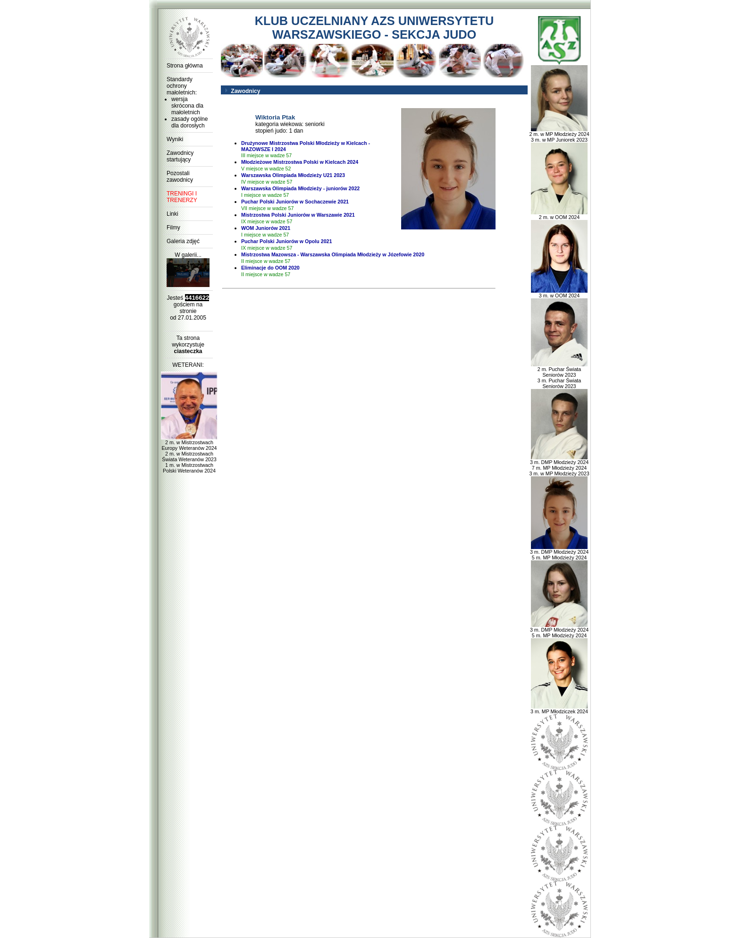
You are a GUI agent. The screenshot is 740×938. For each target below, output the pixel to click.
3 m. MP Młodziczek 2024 (559, 709)
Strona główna (185, 65)
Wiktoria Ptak (275, 117)
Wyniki (175, 139)
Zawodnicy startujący (180, 156)
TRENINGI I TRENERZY (182, 196)
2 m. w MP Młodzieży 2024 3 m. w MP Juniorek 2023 (559, 135)
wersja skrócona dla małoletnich (187, 106)
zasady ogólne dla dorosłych (189, 122)
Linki (172, 214)
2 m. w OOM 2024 (559, 215)
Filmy (173, 227)
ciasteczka (188, 351)
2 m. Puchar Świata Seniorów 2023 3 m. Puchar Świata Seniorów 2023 (559, 375)
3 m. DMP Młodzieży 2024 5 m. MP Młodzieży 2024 (559, 552)
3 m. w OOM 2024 (559, 293)
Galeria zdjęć (183, 241)
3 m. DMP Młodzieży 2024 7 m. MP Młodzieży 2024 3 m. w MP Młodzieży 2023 (559, 465)
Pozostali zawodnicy (180, 176)
